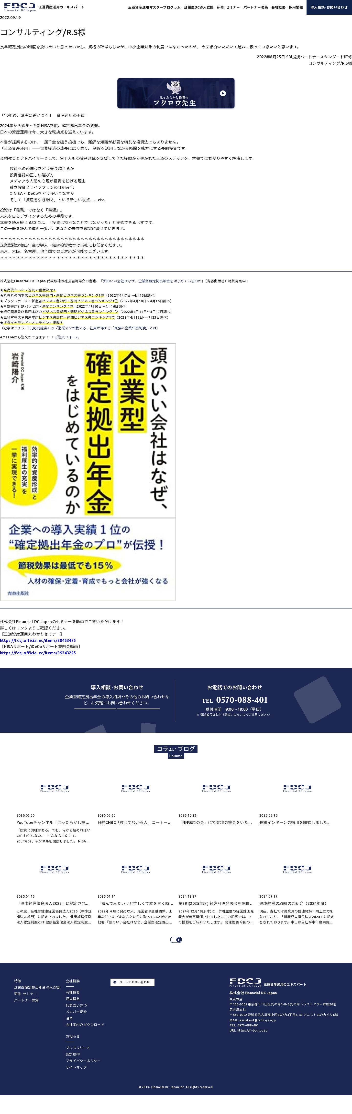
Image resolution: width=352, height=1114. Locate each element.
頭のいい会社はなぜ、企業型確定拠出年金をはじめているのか (152, 281)
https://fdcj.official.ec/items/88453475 (38, 640)
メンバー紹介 (76, 1024)
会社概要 (73, 1005)
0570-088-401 (234, 700)
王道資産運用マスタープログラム (154, 7)
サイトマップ (76, 1080)
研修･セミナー (228, 7)
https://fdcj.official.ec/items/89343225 (38, 653)
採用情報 (296, 7)
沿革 (69, 1031)
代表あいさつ (76, 1018)
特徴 (17, 993)
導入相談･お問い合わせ (329, 7)
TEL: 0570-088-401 (244, 1037)
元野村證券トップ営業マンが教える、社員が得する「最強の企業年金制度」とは (93, 328)
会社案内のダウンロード (85, 1037)
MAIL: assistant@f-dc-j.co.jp (253, 1032)
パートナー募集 (255, 7)
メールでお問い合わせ (131, 994)
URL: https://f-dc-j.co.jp (248, 1042)
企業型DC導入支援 (199, 7)
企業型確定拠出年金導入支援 (37, 1000)
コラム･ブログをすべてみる (177, 948)
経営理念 (73, 1011)
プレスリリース (78, 1060)
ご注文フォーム (67, 337)
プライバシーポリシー (83, 1073)
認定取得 (73, 1067)
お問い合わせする (117, 716)
